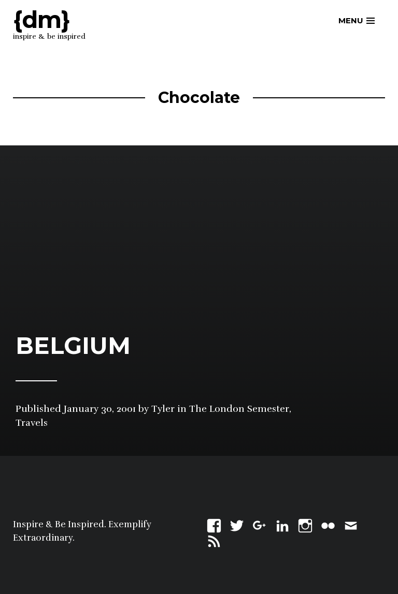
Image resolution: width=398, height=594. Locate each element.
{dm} (41, 19)
